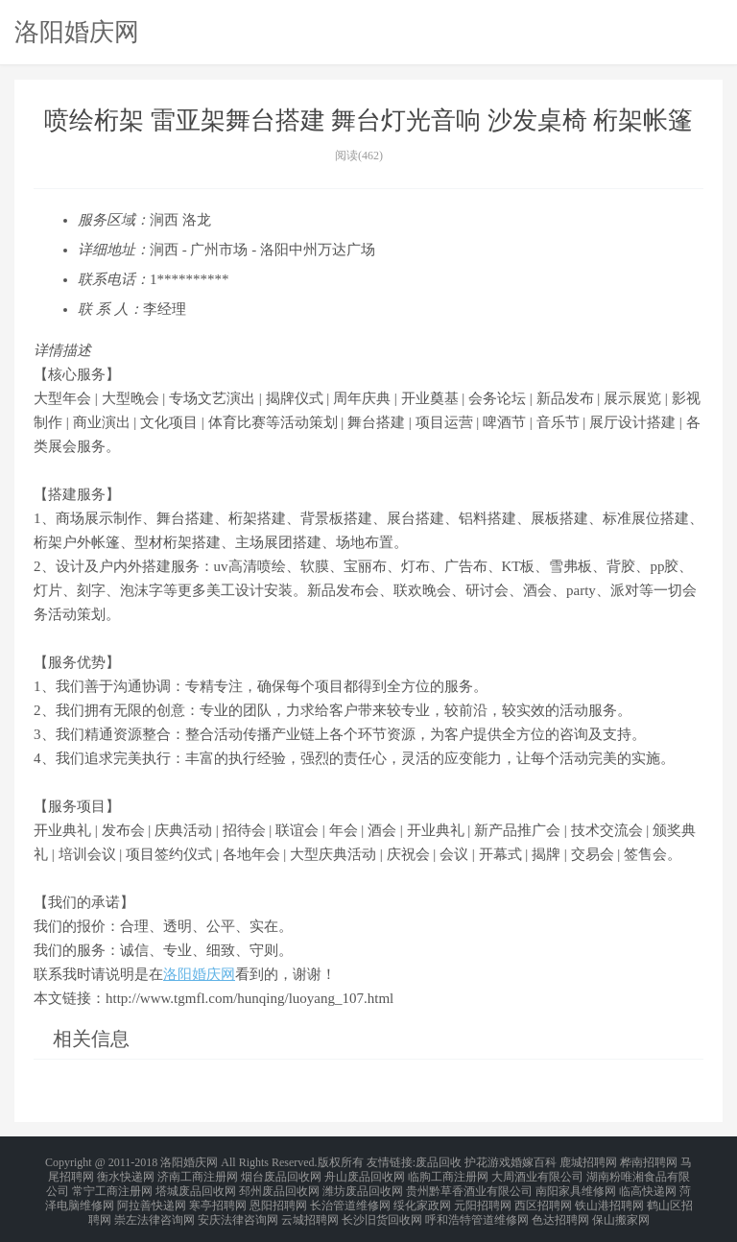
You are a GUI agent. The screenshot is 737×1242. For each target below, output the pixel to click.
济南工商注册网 (197, 1173)
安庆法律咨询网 (238, 1207)
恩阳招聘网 (278, 1196)
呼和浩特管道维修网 (477, 1207)
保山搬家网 (621, 1207)
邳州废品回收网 (279, 1184)
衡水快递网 (126, 1173)
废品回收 (439, 1161)
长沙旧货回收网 (382, 1207)
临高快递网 (648, 1184)
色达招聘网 (560, 1207)
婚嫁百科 (534, 1161)
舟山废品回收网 (364, 1173)
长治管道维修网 (350, 1196)
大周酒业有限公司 (537, 1173)
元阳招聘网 (482, 1196)
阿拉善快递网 (151, 1196)
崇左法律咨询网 (154, 1207)
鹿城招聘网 (588, 1161)
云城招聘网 (310, 1207)
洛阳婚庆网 (76, 31)
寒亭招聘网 (218, 1196)
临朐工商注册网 (448, 1173)
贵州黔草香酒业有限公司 (469, 1184)
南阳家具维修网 (575, 1184)
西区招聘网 (543, 1196)
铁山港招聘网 (609, 1196)
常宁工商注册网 (112, 1184)
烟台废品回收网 (281, 1173)
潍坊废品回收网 (362, 1184)
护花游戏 (487, 1161)
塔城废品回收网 (195, 1184)
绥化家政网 (422, 1196)
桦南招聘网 (649, 1161)
